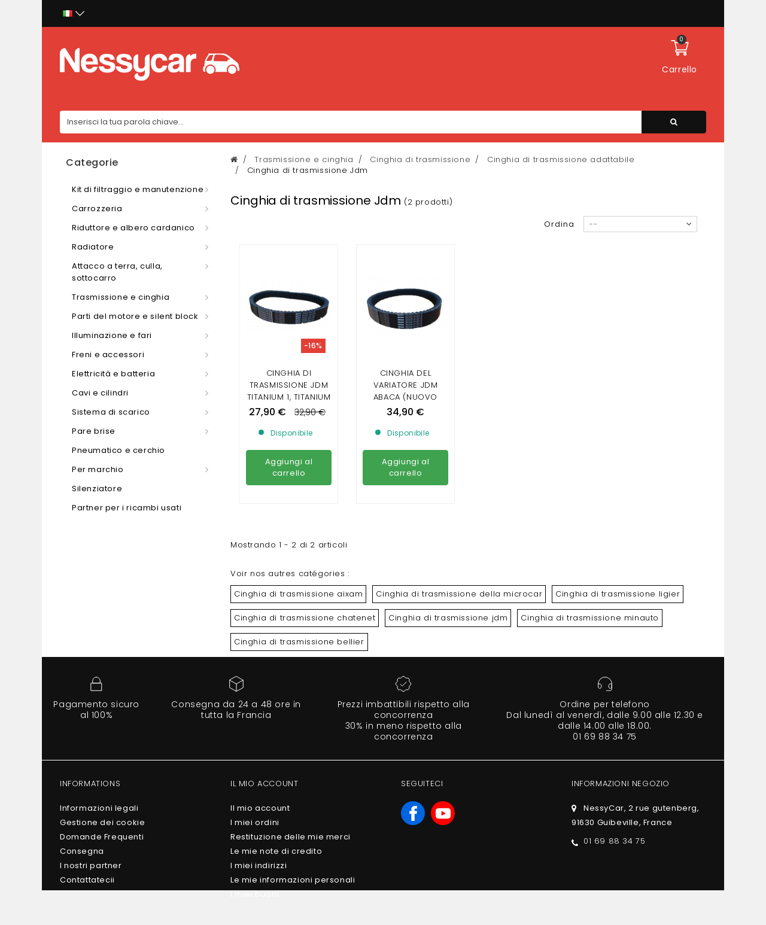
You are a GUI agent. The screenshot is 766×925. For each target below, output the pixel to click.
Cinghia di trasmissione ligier (617, 594)
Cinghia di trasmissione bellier (299, 641)
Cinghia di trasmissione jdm (447, 617)
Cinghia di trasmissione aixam (298, 594)
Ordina (559, 224)
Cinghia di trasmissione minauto (590, 617)
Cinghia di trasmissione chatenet (304, 617)
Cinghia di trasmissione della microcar (459, 594)
